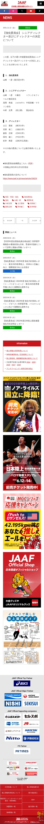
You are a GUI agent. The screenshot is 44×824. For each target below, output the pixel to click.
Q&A (32, 800)
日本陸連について (11, 787)
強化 (7, 200)
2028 (19, 365)
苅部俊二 (33, 203)
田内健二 (21, 207)
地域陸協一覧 (11, 812)
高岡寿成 (30, 200)
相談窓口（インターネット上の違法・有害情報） (11, 800)
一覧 (22, 220)
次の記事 (34, 220)
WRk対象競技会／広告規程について (19, 354)
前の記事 (9, 220)
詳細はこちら (35, 822)
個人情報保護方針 (33, 787)
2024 (28, 362)
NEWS (7, 18)
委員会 (27, 28)
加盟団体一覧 (11, 806)
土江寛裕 (21, 203)
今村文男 (8, 203)
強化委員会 (28, 197)
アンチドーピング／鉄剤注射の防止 (19, 369)
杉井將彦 (33, 207)
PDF (30, 163)
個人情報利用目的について (11, 793)
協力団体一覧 (33, 806)
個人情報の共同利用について (17, 351)
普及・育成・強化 (11, 197)
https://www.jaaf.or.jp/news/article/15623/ (20, 179)
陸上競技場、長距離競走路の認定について (22, 358)
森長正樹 (8, 207)
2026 (8, 365)
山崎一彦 (17, 200)
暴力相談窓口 (33, 793)
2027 (13, 365)
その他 (12, 271)
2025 (34, 362)
